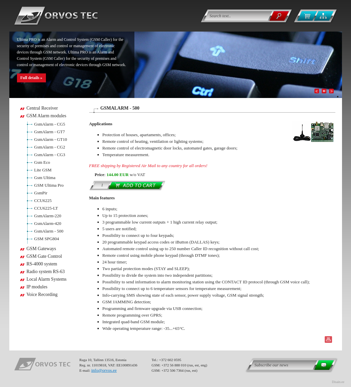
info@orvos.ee (104, 370)
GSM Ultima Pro (49, 185)
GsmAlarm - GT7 (49, 131)
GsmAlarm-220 (48, 215)
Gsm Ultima (45, 177)
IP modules (37, 286)
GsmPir (41, 192)
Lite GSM (43, 169)
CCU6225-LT (46, 208)
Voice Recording (42, 294)
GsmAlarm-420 (48, 223)
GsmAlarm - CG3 (49, 154)
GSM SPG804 (46, 238)
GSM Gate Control (44, 256)
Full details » (31, 77)
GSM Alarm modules (47, 115)
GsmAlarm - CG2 (49, 147)
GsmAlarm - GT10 (50, 139)
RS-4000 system (42, 263)
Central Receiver (42, 108)
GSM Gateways (41, 248)
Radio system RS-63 (46, 271)
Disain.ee (338, 382)
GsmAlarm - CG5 (49, 124)
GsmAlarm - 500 (49, 231)
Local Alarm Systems (47, 279)
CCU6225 (43, 200)
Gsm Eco (42, 162)
